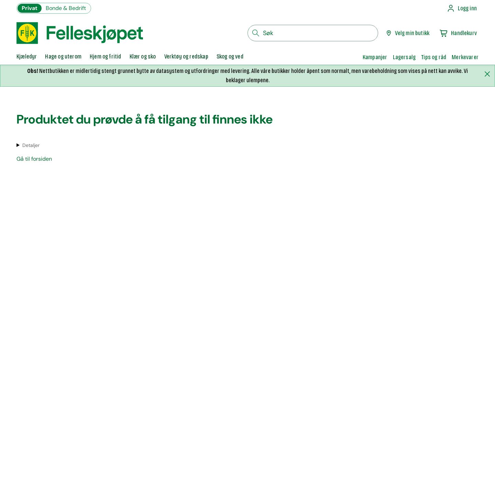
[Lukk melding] (487, 74)
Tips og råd (433, 57)
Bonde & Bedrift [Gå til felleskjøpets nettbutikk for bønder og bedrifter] (66, 8)
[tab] (26, 57)
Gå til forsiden (34, 158)
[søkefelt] (313, 33)
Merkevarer (465, 57)
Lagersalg (404, 57)
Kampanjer (375, 57)
